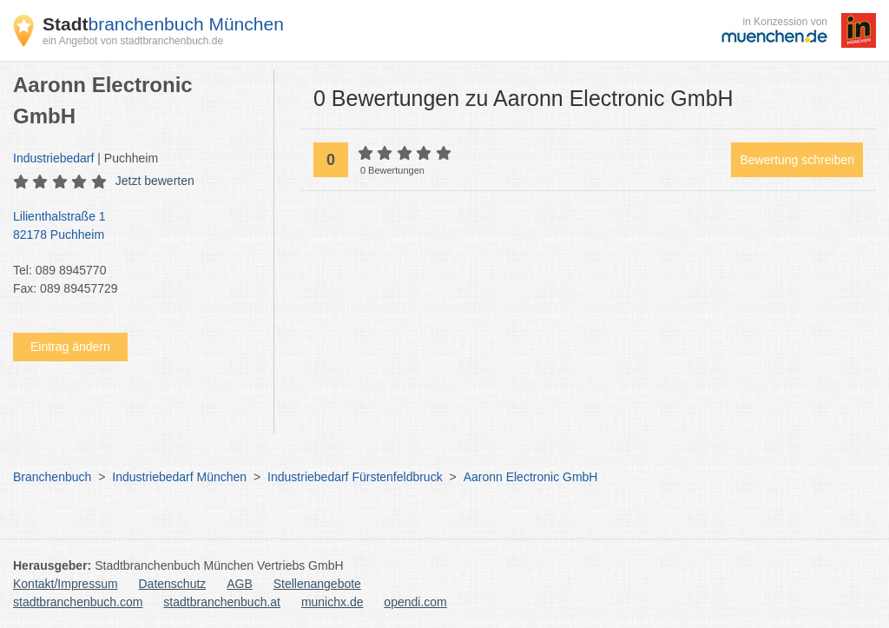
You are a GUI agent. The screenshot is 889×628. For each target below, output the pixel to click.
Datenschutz (173, 584)
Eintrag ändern (70, 347)
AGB (240, 584)
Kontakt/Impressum (65, 584)
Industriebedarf (53, 158)
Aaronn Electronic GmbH (531, 477)
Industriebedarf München (179, 477)
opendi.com (415, 602)
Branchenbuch (52, 477)
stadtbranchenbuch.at (221, 602)
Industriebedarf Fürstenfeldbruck (355, 477)
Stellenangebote (317, 584)
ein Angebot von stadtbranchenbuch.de (133, 41)
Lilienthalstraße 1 (134, 226)
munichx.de (332, 602)
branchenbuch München (163, 24)
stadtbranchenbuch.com (77, 602)
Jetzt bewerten (154, 181)
